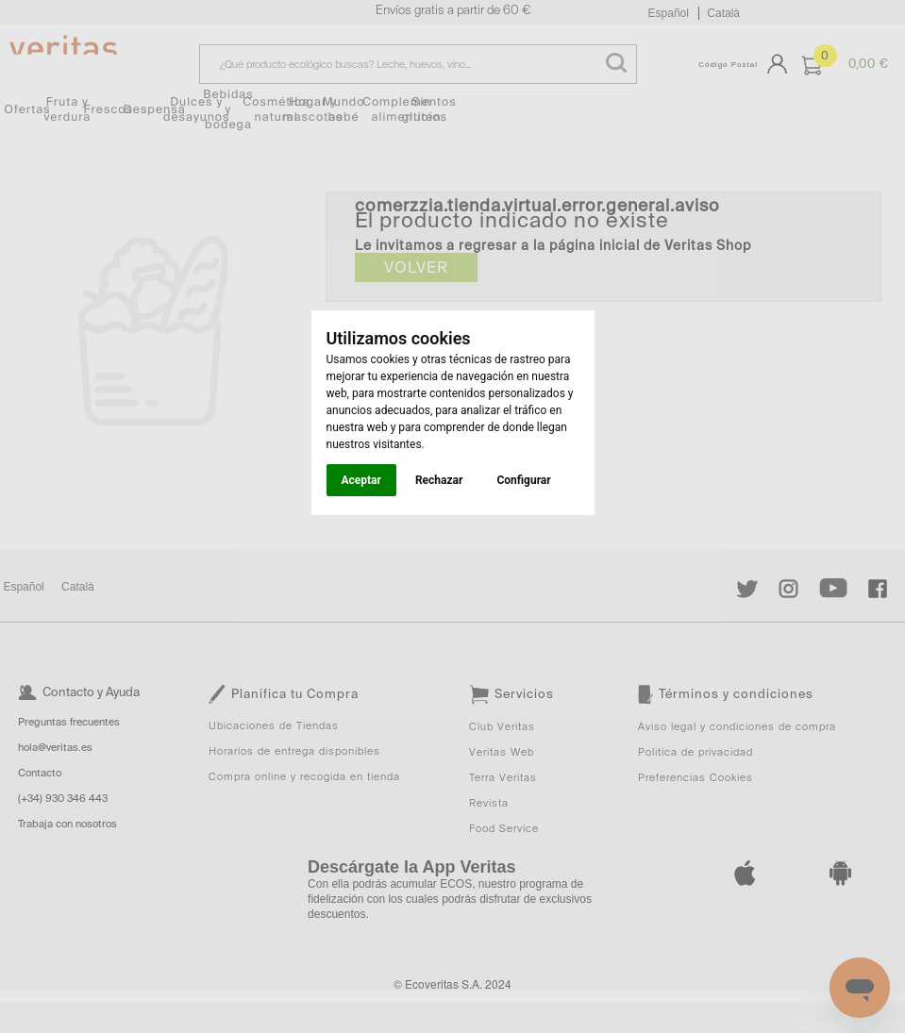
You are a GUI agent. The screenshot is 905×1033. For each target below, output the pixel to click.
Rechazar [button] (438, 480)
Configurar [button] (523, 480)
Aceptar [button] (361, 480)
